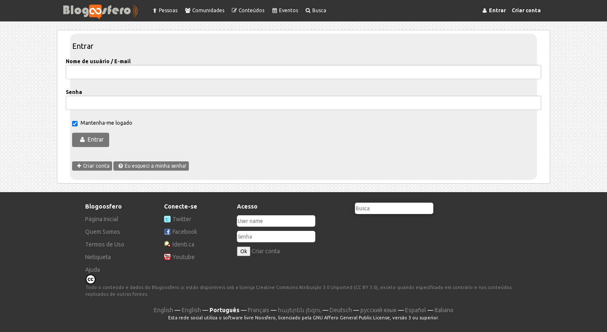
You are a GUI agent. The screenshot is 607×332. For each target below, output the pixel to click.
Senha (74, 92)
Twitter (181, 219)
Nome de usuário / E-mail (98, 61)
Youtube (183, 257)
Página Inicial (101, 219)
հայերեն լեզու (299, 310)
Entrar (96, 139)
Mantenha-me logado (102, 123)
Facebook (184, 231)
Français (258, 310)
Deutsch (341, 310)
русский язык (378, 310)
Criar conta (266, 251)
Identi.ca (183, 244)
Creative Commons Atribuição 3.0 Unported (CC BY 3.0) (317, 287)
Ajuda (92, 269)
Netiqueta (98, 257)
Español (415, 310)
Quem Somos (102, 231)
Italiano (444, 310)
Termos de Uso (104, 244)
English (163, 310)
